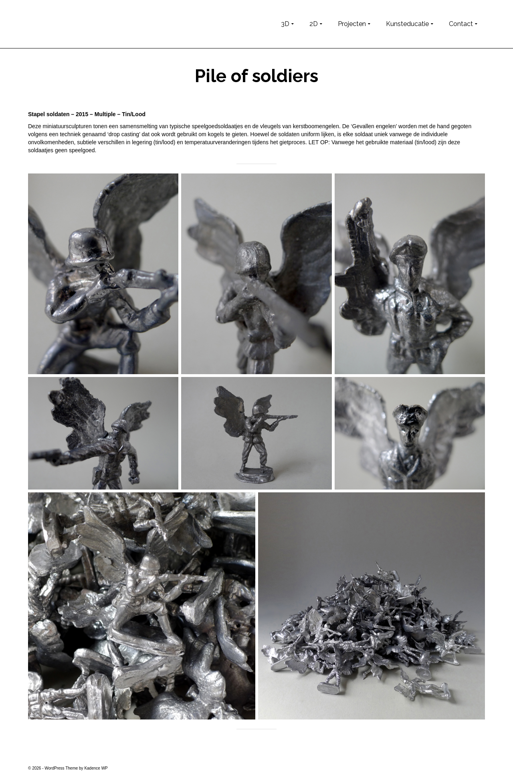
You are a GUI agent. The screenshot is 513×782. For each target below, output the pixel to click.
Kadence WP (95, 768)
